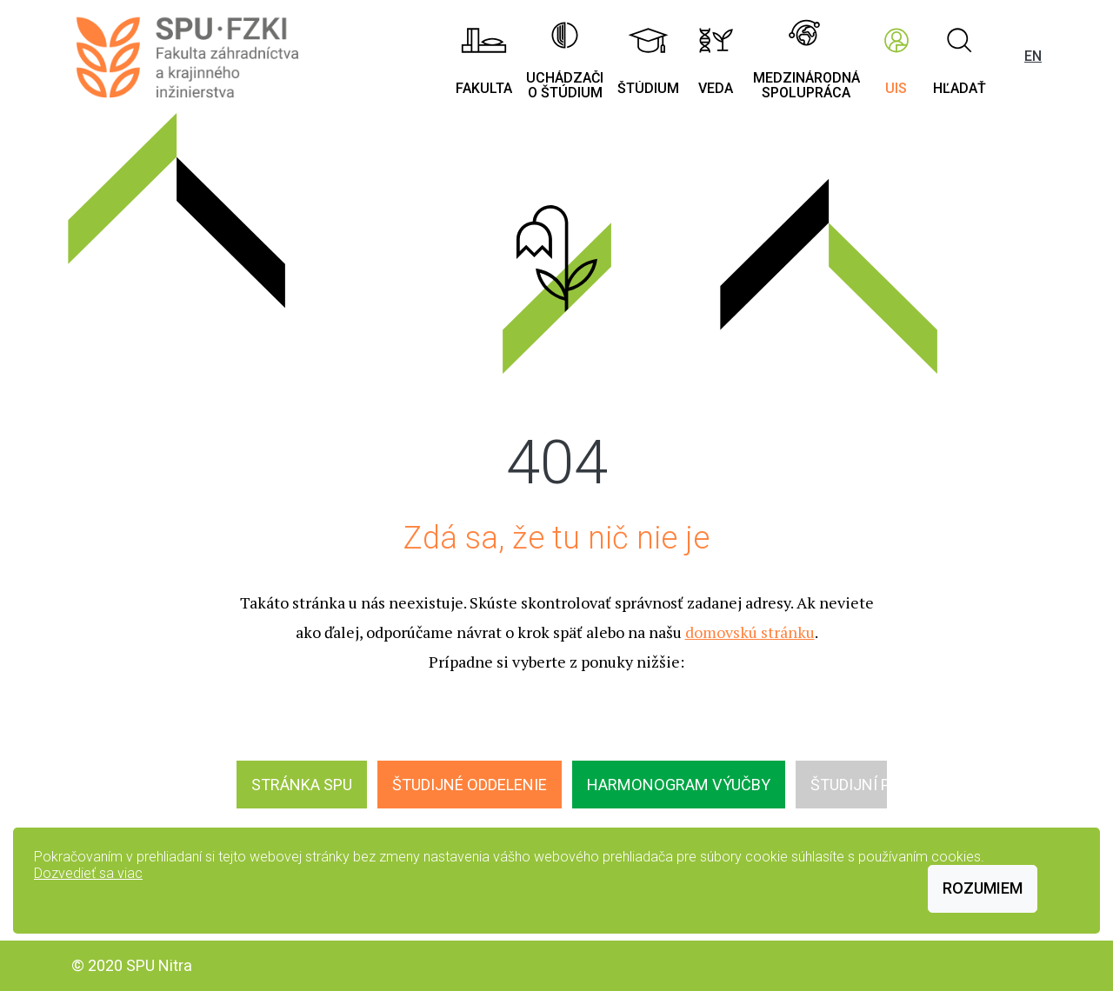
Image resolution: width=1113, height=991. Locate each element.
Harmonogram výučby (678, 784)
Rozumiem (983, 888)
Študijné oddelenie (469, 784)
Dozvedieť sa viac (88, 873)
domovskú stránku (750, 632)
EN (1033, 56)
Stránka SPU (301, 784)
